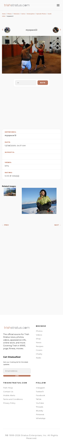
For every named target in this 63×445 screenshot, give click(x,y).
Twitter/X (40, 392)
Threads (39, 407)
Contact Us (8, 392)
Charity (39, 354)
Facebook (40, 395)
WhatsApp (40, 418)
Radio (38, 358)
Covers (39, 350)
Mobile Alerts (9, 395)
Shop (38, 339)
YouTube (40, 403)
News (38, 342)
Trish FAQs (8, 388)
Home (4, 13)
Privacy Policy (9, 403)
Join (17, 376)
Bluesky (39, 411)
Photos (9, 13)
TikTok (38, 399)
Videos (39, 335)
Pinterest (40, 414)
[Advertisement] (31, 107)
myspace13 (10, 135)
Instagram (40, 388)
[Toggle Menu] (58, 5)
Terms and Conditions (13, 399)
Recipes (39, 346)
